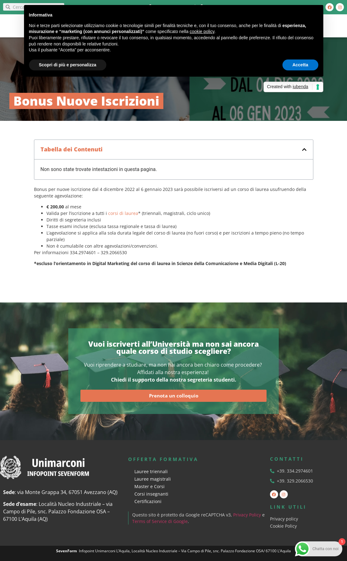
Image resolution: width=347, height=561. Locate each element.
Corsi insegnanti (151, 494)
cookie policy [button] (202, 31)
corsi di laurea (123, 213)
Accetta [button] (300, 64)
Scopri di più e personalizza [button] (67, 64)
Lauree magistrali (152, 479)
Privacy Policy (247, 515)
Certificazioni (147, 501)
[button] (304, 149)
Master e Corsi (149, 486)
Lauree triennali (151, 471)
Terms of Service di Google (160, 521)
